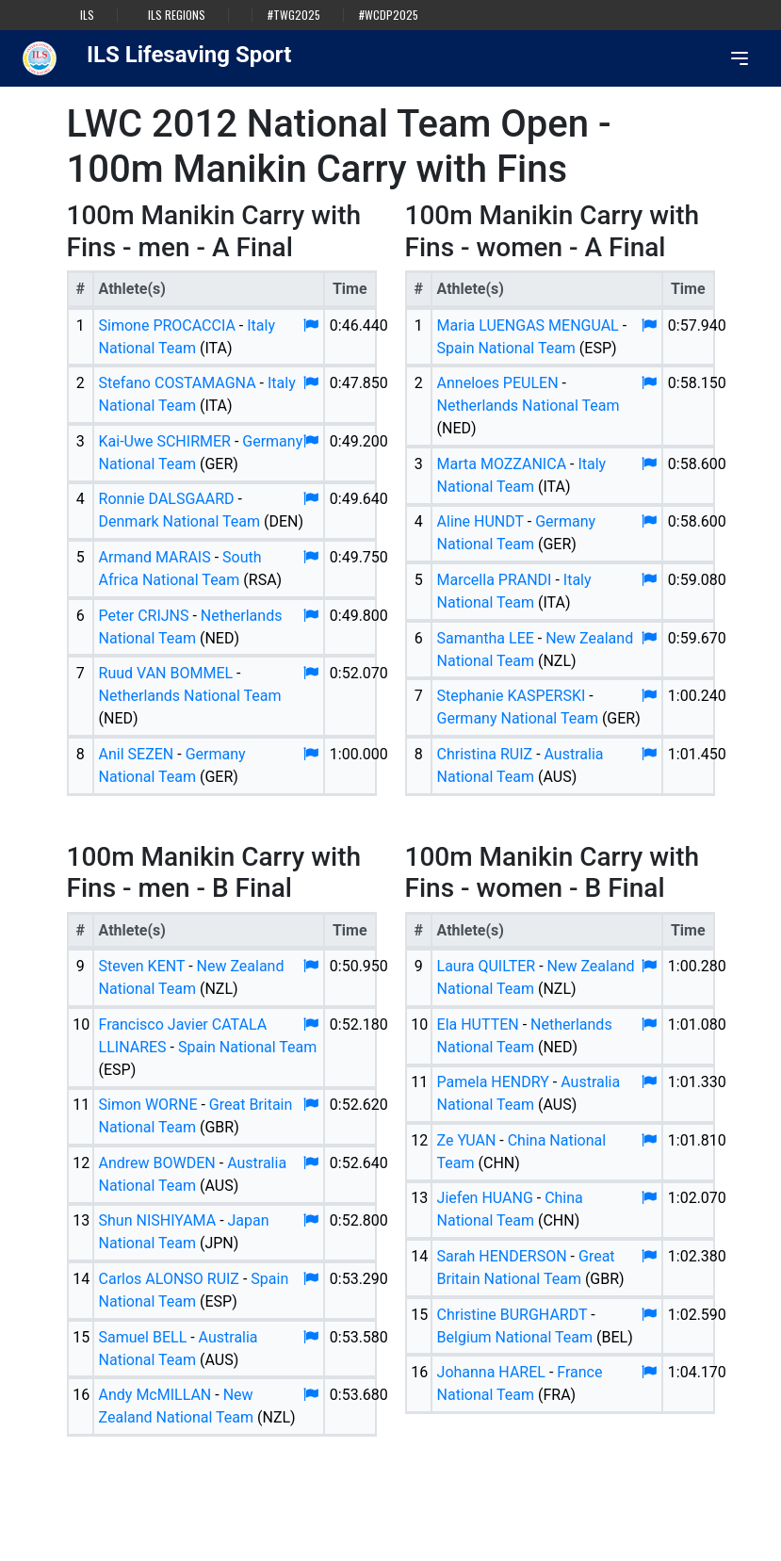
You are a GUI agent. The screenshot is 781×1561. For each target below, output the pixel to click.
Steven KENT (142, 966)
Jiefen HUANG (485, 1198)
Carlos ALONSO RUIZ (169, 1279)
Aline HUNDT (480, 521)
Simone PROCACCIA (167, 325)
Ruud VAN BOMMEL (166, 673)
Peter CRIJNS (144, 616)
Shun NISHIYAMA (158, 1220)
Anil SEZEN (136, 754)
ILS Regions (176, 15)
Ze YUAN (466, 1140)
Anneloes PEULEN (498, 383)
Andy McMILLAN (155, 1395)
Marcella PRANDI (494, 580)
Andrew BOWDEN (157, 1163)
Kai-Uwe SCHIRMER (165, 441)
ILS (87, 15)
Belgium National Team (515, 1337)
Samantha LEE (485, 638)
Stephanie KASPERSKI (511, 696)
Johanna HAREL (491, 1372)
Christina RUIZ (485, 754)
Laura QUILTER (486, 966)
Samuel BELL (143, 1337)
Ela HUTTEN (478, 1024)
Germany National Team (517, 718)
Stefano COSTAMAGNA (177, 383)
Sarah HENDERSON (502, 1256)
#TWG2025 (294, 15)
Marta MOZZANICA (502, 464)
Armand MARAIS (155, 557)
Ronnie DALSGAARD (167, 499)
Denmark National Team (180, 521)
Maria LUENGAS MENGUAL (528, 325)
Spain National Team (506, 348)
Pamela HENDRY (493, 1082)
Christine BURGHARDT (512, 1315)
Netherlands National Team (190, 696)
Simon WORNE (148, 1105)
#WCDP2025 (388, 15)
